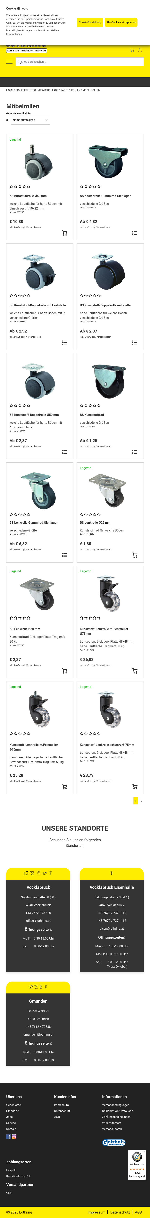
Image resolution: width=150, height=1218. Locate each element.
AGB (57, 1117)
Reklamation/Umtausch (117, 1111)
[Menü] (143, 1152)
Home (10, 90)
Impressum (61, 1105)
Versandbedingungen (115, 1105)
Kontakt (11, 1129)
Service (11, 1123)
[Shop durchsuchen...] (80, 62)
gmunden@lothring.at (38, 1034)
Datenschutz (62, 1111)
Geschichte (13, 1105)
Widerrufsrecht (111, 1123)
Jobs (9, 1117)
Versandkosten (112, 1129)
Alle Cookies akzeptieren (121, 22)
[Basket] (132, 51)
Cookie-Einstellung (90, 22)
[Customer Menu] (140, 51)
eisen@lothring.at (112, 928)
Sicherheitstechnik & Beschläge (37, 90)
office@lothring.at (38, 921)
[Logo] (26, 52)
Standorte (12, 1111)
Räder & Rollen (71, 90)
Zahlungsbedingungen (116, 1117)
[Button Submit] (64, 233)
